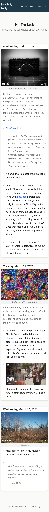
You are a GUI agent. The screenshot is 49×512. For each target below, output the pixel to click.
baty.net (21, 196)
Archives (24, 6)
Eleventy (10, 337)
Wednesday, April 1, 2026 (18, 46)
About (32, 6)
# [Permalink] (3, 128)
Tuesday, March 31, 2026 (18, 266)
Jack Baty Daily (7, 6)
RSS (46, 6)
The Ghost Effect (14, 128)
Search (40, 6)
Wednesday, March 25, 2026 (20, 409)
